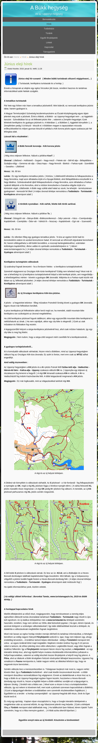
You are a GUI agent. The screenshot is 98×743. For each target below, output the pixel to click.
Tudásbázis (49, 28)
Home (16, 57)
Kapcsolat (49, 47)
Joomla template (34, 740)
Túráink (49, 33)
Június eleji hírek (18, 64)
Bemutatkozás (49, 19)
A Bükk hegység (49, 8)
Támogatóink (49, 52)
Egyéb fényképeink (49, 38)
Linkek (49, 42)
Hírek (49, 24)
